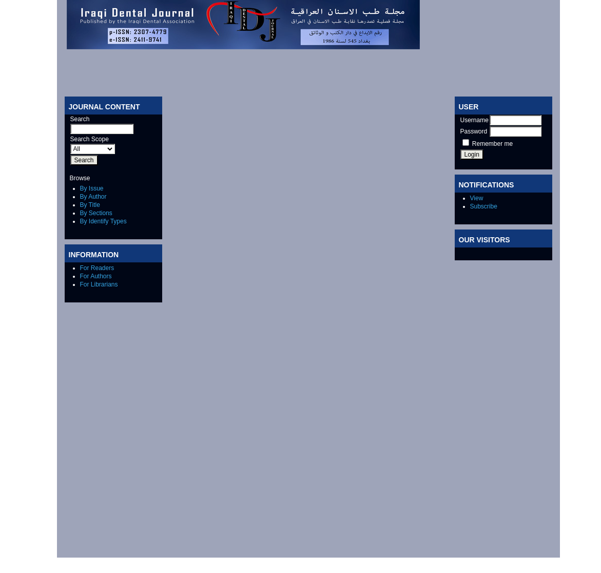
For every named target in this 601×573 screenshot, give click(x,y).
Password (474, 131)
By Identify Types (103, 221)
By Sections (96, 213)
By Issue (92, 188)
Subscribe (483, 206)
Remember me (492, 143)
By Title (90, 204)
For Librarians (99, 284)
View (476, 198)
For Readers (97, 268)
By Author (93, 196)
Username (474, 120)
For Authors (96, 276)
